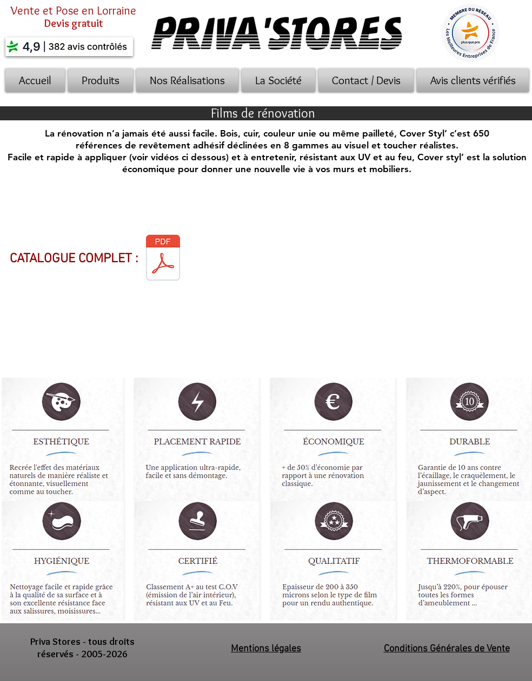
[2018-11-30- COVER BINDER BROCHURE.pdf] (163, 259)
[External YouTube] (370, 273)
